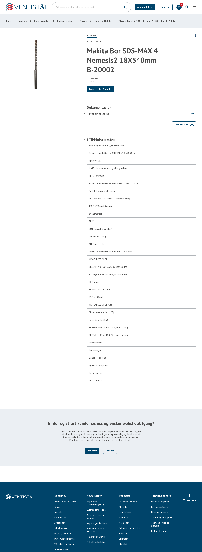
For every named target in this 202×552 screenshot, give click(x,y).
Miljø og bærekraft (63, 533)
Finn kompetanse (159, 506)
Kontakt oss (60, 517)
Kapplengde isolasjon (97, 523)
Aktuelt (58, 512)
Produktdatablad (99, 113)
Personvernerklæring (64, 538)
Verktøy (23, 21)
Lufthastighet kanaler (97, 509)
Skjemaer (123, 538)
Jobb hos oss (60, 528)
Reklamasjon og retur (129, 528)
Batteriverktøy (64, 21)
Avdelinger (59, 522)
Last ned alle (181, 124)
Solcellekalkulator (96, 542)
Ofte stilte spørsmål (161, 501)
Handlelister (125, 512)
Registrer (92, 450)
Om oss (58, 506)
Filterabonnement (160, 512)
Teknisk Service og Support (160, 524)
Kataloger (124, 522)
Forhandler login (159, 531)
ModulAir (123, 544)
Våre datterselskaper (64, 544)
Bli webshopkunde (128, 501)
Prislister (123, 533)
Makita (83, 21)
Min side (123, 506)
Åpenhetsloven (61, 549)
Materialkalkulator (96, 536)
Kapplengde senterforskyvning (95, 503)
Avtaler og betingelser (162, 517)
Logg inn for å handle (100, 89)
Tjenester (124, 517)
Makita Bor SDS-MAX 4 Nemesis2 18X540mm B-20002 (147, 21)
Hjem (8, 21)
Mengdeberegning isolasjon (95, 530)
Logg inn (165, 7)
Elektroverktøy (42, 21)
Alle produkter (144, 7)
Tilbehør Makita (103, 21)
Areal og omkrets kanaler (95, 516)
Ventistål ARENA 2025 (65, 501)
